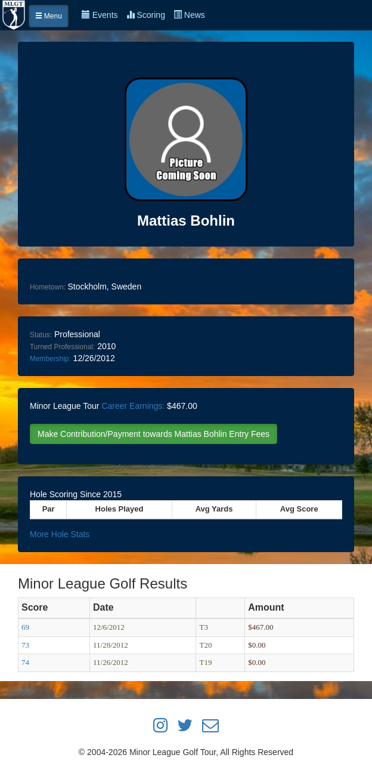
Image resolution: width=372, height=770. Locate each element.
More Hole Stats (59, 534)
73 (25, 644)
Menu (48, 16)
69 (25, 627)
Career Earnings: (133, 406)
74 (25, 662)
